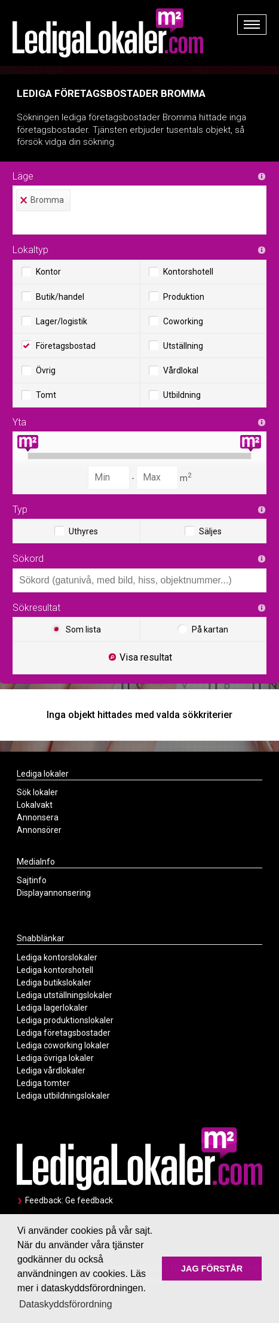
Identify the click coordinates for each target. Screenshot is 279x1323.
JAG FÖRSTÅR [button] (212, 1268)
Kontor (41, 271)
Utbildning (175, 395)
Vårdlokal (173, 370)
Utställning (176, 345)
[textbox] (142, 222)
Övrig (39, 370)
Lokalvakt (35, 805)
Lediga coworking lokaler (63, 1045)
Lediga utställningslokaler (64, 995)
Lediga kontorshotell (55, 970)
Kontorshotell (181, 271)
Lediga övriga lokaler (55, 1058)
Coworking (176, 321)
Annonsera (38, 817)
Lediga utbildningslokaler (63, 1095)
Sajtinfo (32, 880)
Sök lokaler (37, 792)
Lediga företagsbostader (64, 1033)
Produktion (176, 296)
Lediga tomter (43, 1083)
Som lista (76, 629)
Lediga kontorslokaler (57, 957)
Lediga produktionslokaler (65, 1020)
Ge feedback (89, 1200)
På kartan (202, 629)
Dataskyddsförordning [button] (65, 1304)
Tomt (39, 395)
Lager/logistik (54, 321)
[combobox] (139, 210)
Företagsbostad (59, 345)
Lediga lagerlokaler (52, 1007)
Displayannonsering (54, 893)
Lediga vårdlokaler (51, 1070)
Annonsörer (39, 830)
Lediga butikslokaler (54, 982)
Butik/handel (53, 296)
